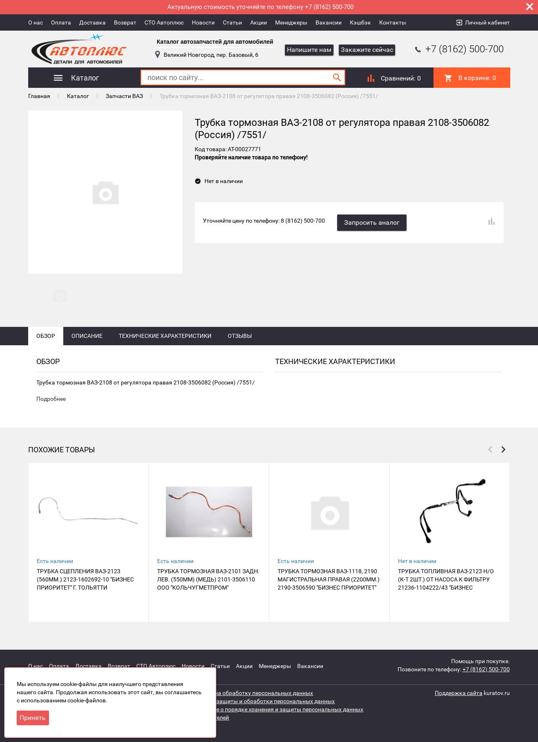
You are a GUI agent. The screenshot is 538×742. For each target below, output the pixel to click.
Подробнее (51, 399)
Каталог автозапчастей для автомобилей (215, 41)
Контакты (392, 22)
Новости (203, 22)
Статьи (232, 22)
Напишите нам (309, 50)
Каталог (78, 96)
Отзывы (240, 336)
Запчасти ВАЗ (124, 96)
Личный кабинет (487, 22)
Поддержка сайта (458, 693)
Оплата (61, 22)
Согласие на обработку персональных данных (251, 693)
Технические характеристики (165, 336)
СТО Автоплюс (164, 22)
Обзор (45, 336)
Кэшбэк (360, 22)
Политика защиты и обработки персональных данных (262, 701)
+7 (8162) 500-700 (458, 49)
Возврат (125, 22)
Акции (258, 22)
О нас (35, 22)
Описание (86, 336)
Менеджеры (291, 22)
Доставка (92, 22)
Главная (39, 96)
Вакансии (329, 22)
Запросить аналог (372, 222)
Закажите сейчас (367, 50)
